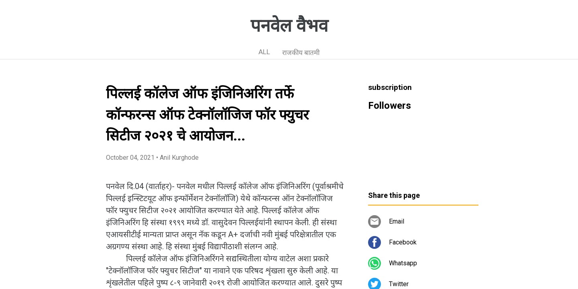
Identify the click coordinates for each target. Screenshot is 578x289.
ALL (264, 52)
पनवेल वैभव (289, 25)
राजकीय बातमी (301, 53)
